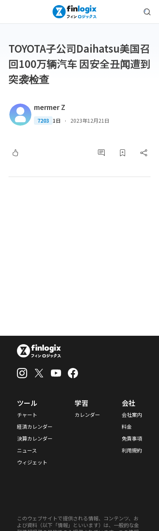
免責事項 (132, 438)
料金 (127, 426)
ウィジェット (32, 462)
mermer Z (49, 107)
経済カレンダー (35, 426)
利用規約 (132, 450)
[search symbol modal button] (147, 12)
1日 (57, 120)
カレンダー (87, 414)
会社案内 (132, 414)
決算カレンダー (35, 438)
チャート (27, 414)
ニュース (27, 450)
